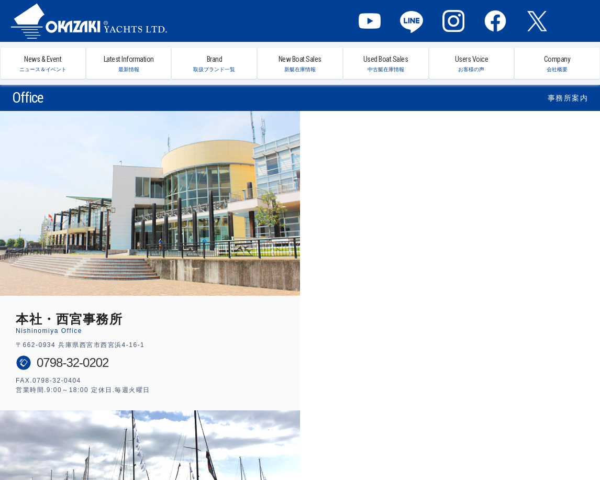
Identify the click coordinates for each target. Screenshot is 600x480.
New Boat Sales (300, 63)
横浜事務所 (403, 446)
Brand (214, 63)
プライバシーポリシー (525, 446)
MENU (579, 21)
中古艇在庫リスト (321, 446)
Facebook (495, 21)
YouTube (370, 21)
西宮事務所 (366, 446)
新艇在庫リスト (271, 446)
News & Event (43, 63)
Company (557, 63)
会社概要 (436, 446)
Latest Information (128, 63)
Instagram (453, 21)
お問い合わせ (473, 446)
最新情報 (180, 446)
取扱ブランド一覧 (222, 446)
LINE (411, 21)
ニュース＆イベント (135, 446)
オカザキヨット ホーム (75, 446)
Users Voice (471, 63)
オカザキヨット (89, 21)
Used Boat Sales (385, 63)
